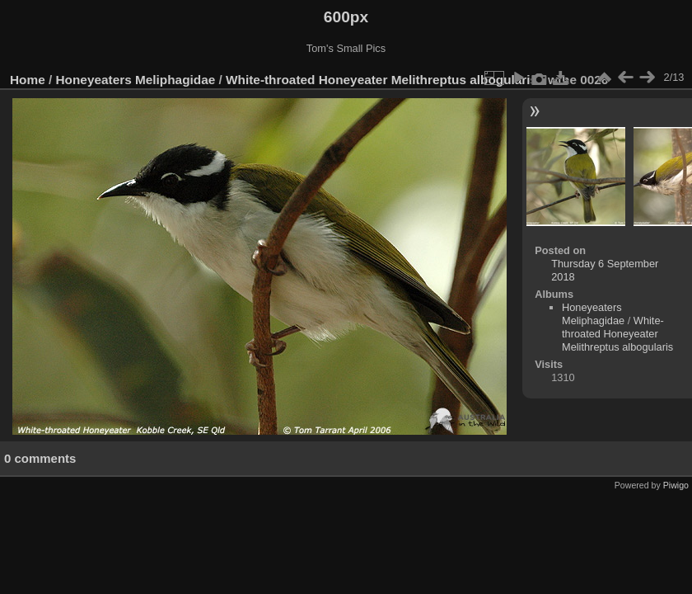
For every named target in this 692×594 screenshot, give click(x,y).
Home (27, 80)
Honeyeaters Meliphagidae (136, 80)
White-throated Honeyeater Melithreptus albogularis (381, 80)
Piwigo (676, 485)
